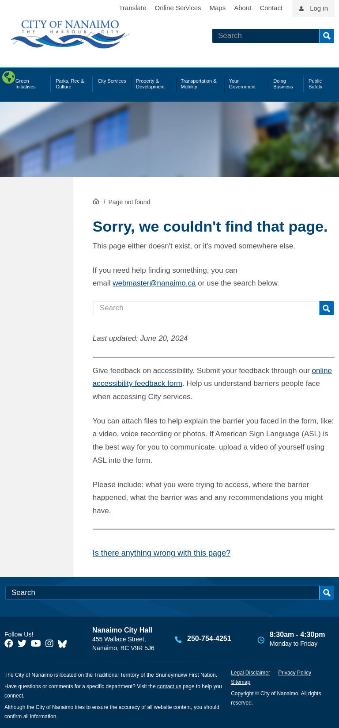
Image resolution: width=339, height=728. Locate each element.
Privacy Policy (294, 673)
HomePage (96, 201)
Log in (319, 8)
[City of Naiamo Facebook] (8, 643)
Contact (271, 7)
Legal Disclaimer (250, 673)
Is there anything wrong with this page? (161, 553)
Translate (133, 7)
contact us (169, 686)
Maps (218, 7)
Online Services (177, 7)
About (242, 7)
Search (326, 36)
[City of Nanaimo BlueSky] (64, 643)
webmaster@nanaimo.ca (154, 283)
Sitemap (240, 682)
